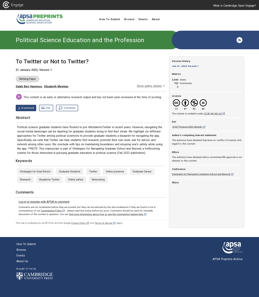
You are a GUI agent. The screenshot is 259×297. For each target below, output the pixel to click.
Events (20, 255)
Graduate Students (69, 171)
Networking (98, 179)
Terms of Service (105, 223)
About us (22, 261)
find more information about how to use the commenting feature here (108, 214)
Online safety (75, 179)
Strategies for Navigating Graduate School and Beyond (203, 174)
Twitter (93, 171)
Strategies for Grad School (35, 171)
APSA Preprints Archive (228, 259)
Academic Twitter (49, 179)
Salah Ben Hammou (29, 86)
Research (25, 179)
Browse (21, 249)
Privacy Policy (80, 223)
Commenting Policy (53, 210)
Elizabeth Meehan (56, 86)
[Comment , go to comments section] (67, 108)
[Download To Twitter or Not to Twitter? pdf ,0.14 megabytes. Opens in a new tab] (26, 108)
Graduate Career (142, 171)
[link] (44, 202)
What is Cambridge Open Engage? (234, 5)
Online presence (115, 171)
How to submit (26, 244)
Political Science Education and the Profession (80, 40)
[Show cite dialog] (46, 108)
